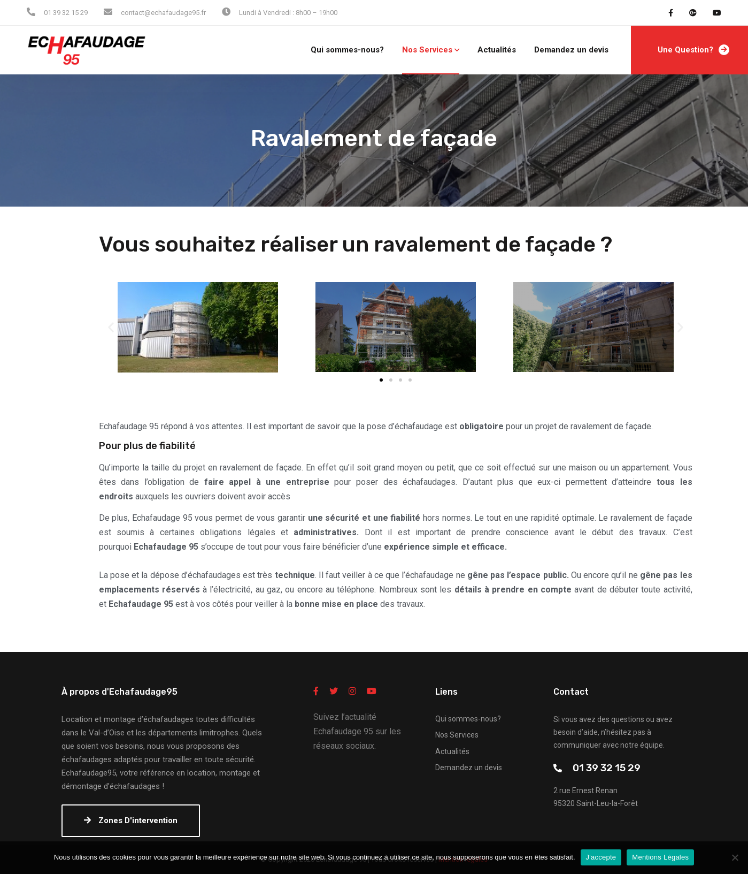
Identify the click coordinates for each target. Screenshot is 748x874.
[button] (381, 380)
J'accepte (601, 857)
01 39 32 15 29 (607, 768)
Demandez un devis (571, 50)
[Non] (734, 857)
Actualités (496, 50)
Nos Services (427, 50)
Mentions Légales (660, 857)
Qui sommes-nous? (347, 50)
